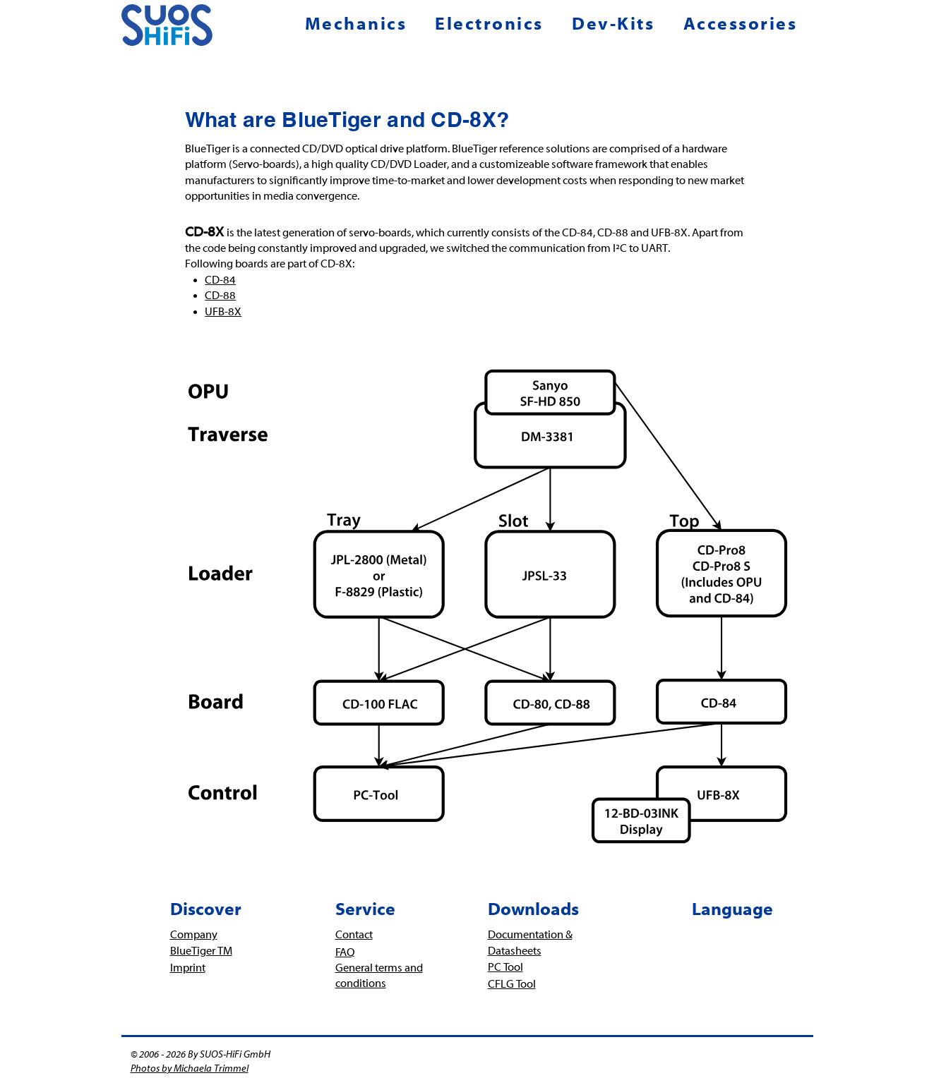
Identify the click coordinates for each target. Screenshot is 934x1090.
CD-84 (220, 280)
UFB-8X (223, 311)
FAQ (345, 952)
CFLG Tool (512, 984)
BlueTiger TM (201, 951)
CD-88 (220, 295)
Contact (354, 934)
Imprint (187, 968)
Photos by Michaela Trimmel (190, 1068)
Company (193, 934)
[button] (360, 24)
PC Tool (505, 967)
